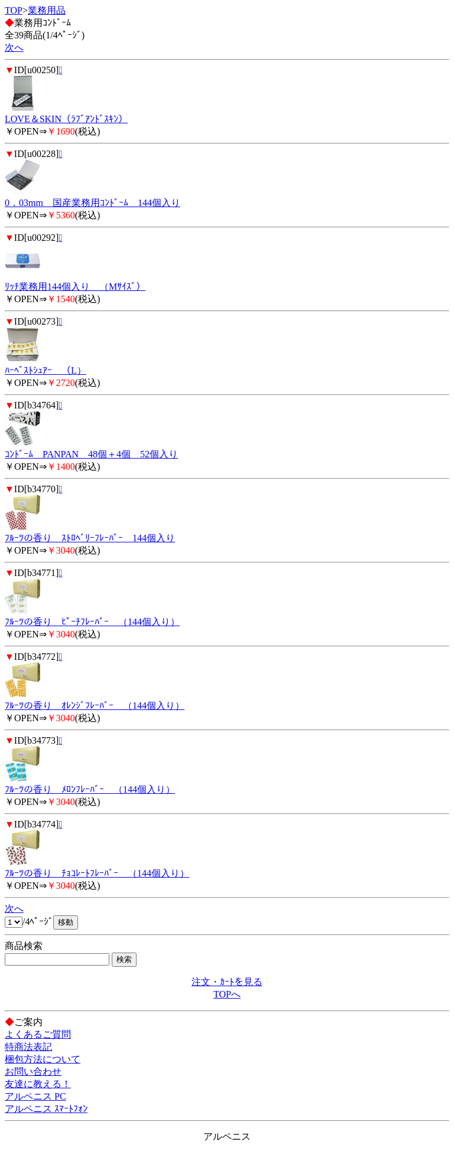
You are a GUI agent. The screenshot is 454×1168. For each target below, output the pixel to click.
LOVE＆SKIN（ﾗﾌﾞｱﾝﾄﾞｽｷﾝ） (66, 119)
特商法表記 (28, 1047)
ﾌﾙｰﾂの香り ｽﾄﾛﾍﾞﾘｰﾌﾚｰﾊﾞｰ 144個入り (90, 538)
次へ (14, 47)
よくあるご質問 (38, 1034)
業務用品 (47, 10)
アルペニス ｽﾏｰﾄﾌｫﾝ (46, 1109)
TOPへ (227, 994)
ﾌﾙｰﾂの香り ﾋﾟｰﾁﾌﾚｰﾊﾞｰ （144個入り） (92, 622)
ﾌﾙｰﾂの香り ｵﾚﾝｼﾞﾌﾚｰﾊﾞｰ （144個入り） (94, 706)
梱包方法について (42, 1059)
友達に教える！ (38, 1084)
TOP (13, 10)
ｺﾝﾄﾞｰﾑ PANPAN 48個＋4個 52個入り (91, 454)
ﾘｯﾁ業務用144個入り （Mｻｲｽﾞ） (75, 287)
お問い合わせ (33, 1071)
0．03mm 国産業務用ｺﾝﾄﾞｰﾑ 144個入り (92, 203)
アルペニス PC (35, 1096)
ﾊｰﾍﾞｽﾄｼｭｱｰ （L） (45, 370)
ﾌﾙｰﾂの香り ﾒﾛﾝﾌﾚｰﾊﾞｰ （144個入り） (90, 789)
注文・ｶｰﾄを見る (227, 982)
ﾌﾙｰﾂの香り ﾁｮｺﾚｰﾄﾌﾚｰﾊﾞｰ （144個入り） (97, 873)
